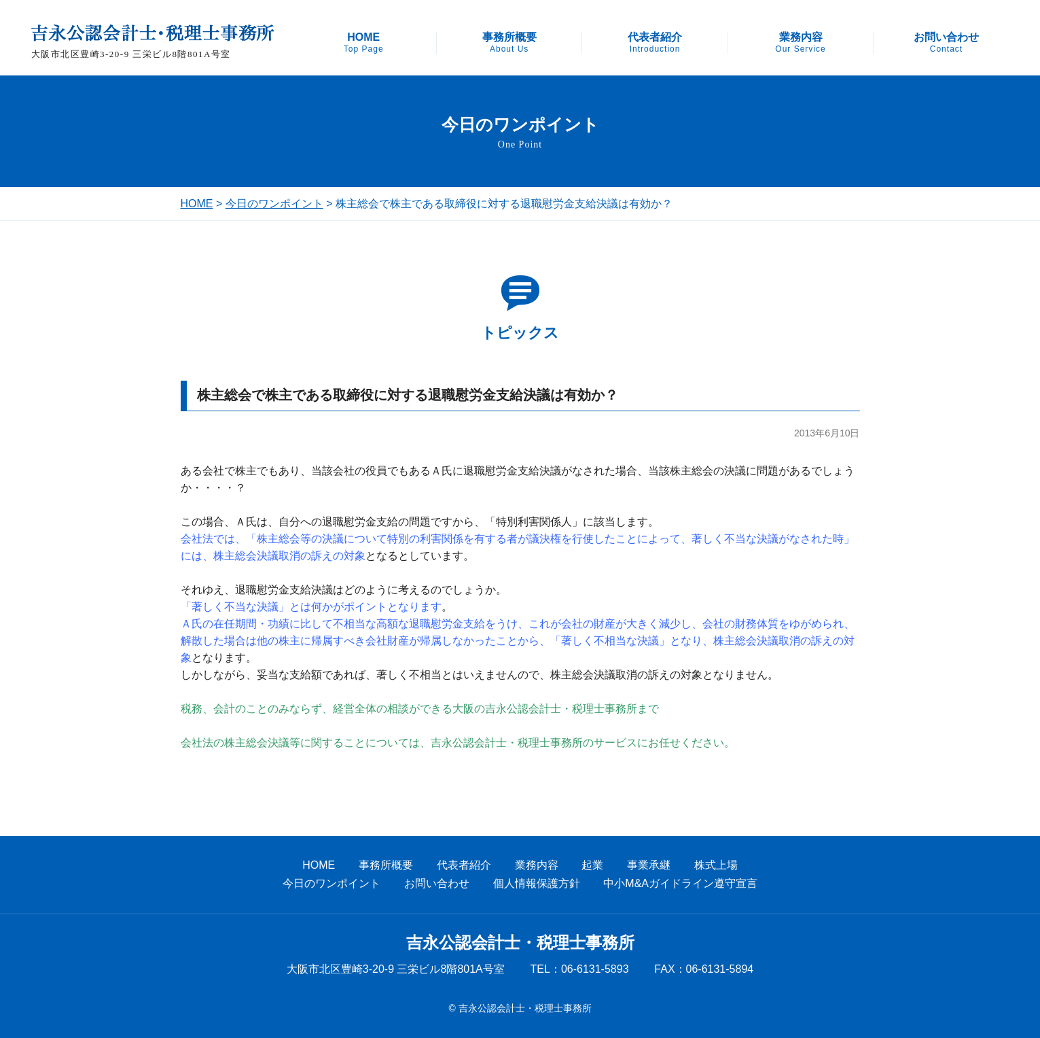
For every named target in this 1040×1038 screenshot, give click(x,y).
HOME (364, 43)
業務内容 (800, 43)
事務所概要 (509, 43)
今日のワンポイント (274, 203)
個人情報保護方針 (536, 883)
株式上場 (716, 865)
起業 (592, 865)
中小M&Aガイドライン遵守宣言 (680, 883)
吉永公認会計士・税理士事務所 (520, 943)
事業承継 (648, 865)
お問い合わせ (946, 43)
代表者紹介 (655, 43)
